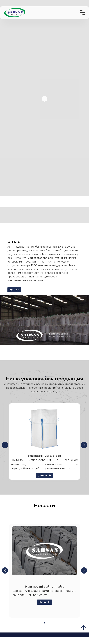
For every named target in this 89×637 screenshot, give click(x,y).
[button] (5, 445)
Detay (44, 602)
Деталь (14, 289)
